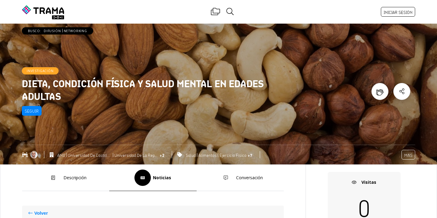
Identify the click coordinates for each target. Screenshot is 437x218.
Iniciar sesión (398, 12)
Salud (191, 155)
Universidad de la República (136, 155)
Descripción (65, 178)
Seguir (32, 111)
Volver (41, 213)
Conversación (240, 178)
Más (408, 155)
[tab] (65, 178)
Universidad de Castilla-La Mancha (90, 155)
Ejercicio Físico (232, 155)
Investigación (40, 71)
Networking (75, 31)
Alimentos (207, 155)
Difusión (52, 31)
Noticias (152, 178)
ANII (61, 155)
